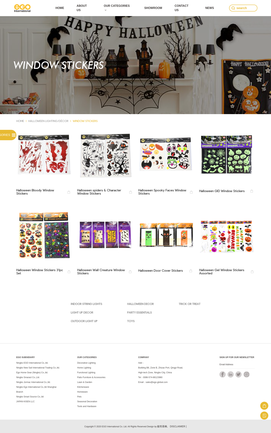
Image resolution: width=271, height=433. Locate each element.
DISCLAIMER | (178, 426)
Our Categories (117, 7)
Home (60, 7)
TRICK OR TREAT (189, 303)
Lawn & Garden (84, 382)
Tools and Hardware (86, 406)
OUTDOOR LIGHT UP (84, 321)
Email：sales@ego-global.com (153, 382)
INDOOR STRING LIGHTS (86, 303)
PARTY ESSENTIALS (139, 312)
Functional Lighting (86, 372)
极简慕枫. (162, 426)
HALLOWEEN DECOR (140, 303)
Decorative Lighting (86, 363)
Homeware (82, 392)
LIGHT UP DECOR (82, 312)
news (209, 7)
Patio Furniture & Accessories (91, 377)
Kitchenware (83, 387)
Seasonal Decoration (87, 401)
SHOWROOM (153, 7)
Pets (79, 396)
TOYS (131, 321)
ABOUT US (82, 8)
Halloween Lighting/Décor (48, 121)
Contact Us (181, 8)
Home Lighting (84, 367)
